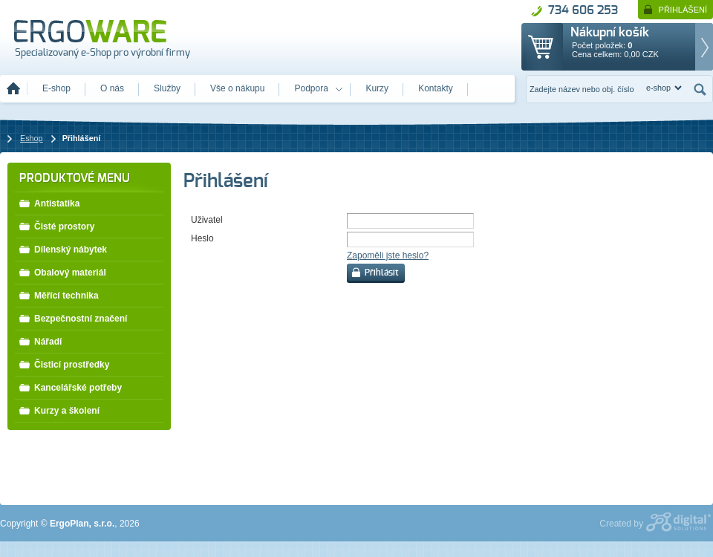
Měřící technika (59, 295)
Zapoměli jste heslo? (388, 255)
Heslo (202, 238)
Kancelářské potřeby (70, 387)
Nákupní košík (609, 33)
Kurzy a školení (59, 410)
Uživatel (207, 220)
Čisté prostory (56, 226)
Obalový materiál (62, 272)
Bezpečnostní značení (73, 318)
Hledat (700, 89)
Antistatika (49, 203)
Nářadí (40, 341)
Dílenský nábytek (63, 249)
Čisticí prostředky (64, 364)
